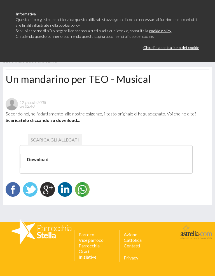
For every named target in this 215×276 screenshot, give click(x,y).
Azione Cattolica (133, 237)
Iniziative (87, 256)
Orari (84, 251)
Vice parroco (91, 240)
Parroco (86, 234)
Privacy (131, 257)
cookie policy (160, 30)
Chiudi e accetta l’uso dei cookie (171, 47)
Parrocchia (89, 245)
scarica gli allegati (55, 139)
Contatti (132, 245)
